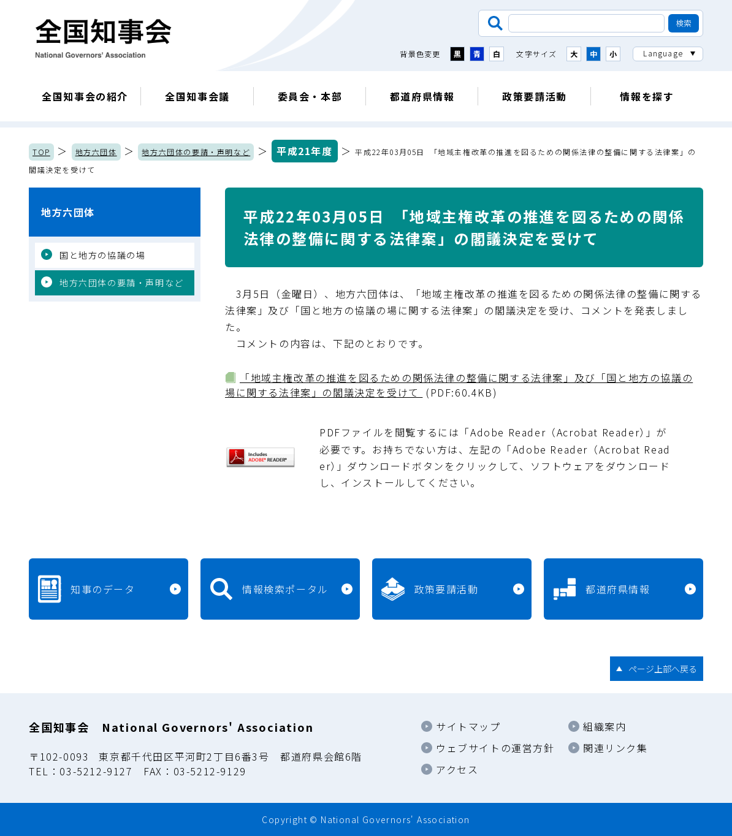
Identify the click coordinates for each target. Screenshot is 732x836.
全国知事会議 (197, 96)
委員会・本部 (310, 96)
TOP (41, 151)
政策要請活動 (534, 96)
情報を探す (647, 96)
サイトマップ (468, 726)
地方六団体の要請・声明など (196, 151)
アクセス (457, 769)
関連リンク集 (615, 747)
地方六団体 (96, 151)
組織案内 (604, 726)
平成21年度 (304, 150)
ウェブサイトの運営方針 (495, 747)
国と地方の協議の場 (102, 255)
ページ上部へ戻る (662, 669)
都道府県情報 (422, 96)
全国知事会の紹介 (85, 96)
